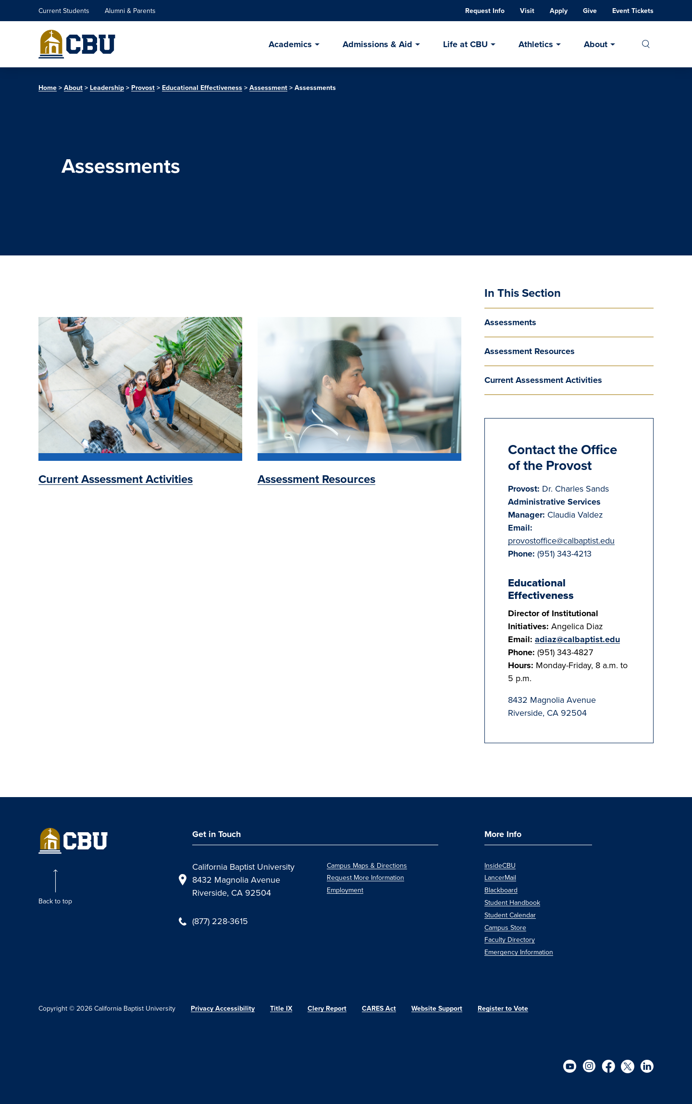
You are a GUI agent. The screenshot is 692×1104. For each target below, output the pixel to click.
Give (590, 11)
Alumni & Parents (130, 11)
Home (47, 88)
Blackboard (501, 890)
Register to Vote (503, 1008)
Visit (527, 11)
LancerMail (500, 878)
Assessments (510, 322)
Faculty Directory (509, 940)
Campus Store (505, 928)
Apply (559, 11)
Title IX (281, 1008)
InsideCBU (500, 866)
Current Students (63, 11)
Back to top (55, 901)
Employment (345, 890)
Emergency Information (518, 952)
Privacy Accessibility (223, 1008)
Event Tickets (633, 11)
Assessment (268, 88)
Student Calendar (510, 915)
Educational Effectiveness (202, 88)
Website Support (436, 1008)
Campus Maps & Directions (367, 866)
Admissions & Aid (377, 44)
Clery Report (327, 1008)
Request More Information (365, 878)
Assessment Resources (529, 351)
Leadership (107, 88)
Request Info (485, 11)
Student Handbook (512, 903)
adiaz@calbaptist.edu (577, 639)
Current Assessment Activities (543, 380)
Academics (290, 44)
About (595, 44)
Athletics (536, 44)
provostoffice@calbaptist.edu (561, 540)
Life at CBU (465, 44)
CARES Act (379, 1008)
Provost (143, 88)
